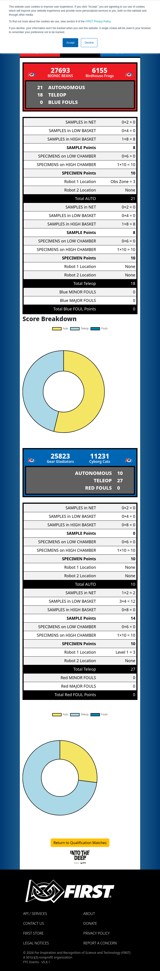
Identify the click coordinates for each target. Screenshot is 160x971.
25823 (60, 456)
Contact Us (33, 923)
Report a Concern (100, 943)
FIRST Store (33, 933)
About (89, 913)
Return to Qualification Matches (80, 842)
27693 (60, 70)
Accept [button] (70, 42)
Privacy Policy (98, 21)
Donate (90, 923)
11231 (99, 456)
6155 (99, 70)
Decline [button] (89, 42)
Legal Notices (36, 943)
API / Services (35, 913)
